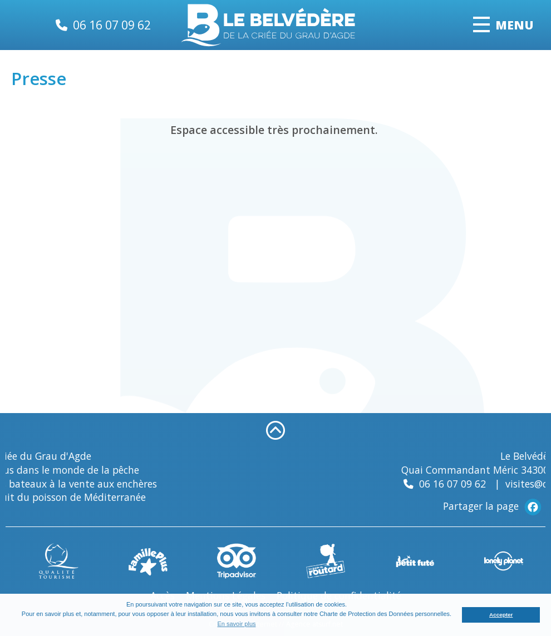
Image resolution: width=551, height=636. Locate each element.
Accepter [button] (501, 615)
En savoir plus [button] (236, 623)
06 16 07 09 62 (112, 25)
